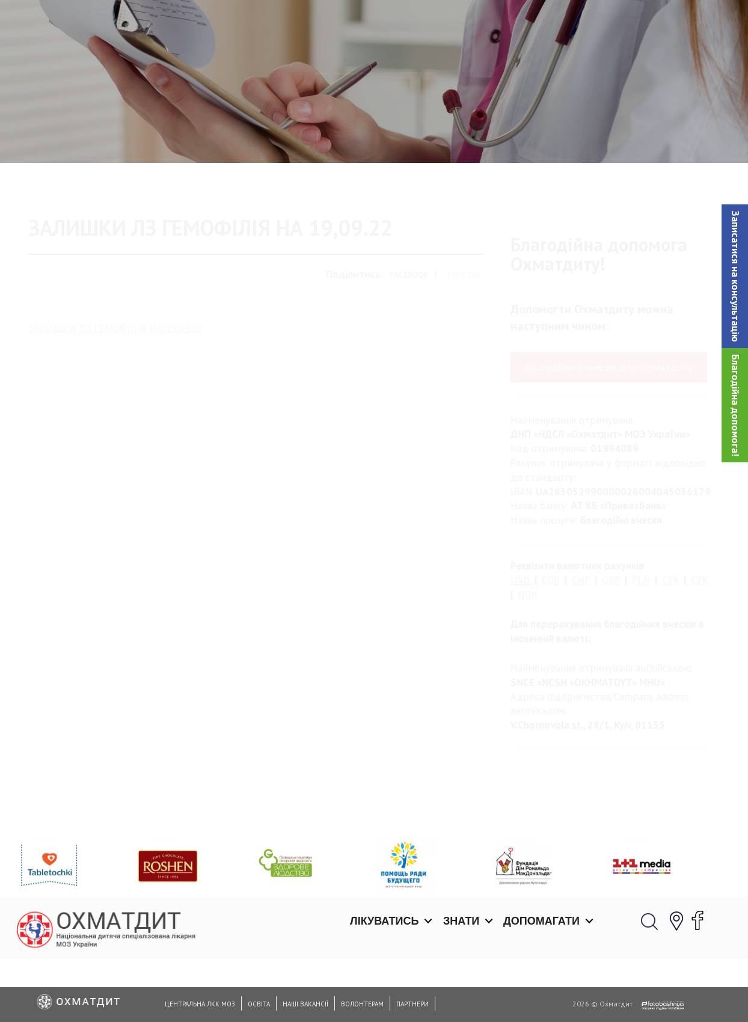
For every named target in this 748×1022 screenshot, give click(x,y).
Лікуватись (384, 24)
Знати (461, 24)
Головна (216, 135)
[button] (735, 276)
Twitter (463, 325)
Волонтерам (362, 1004)
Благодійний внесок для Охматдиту (609, 417)
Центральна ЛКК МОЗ (200, 1004)
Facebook (409, 325)
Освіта (259, 1004)
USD (520, 630)
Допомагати (541, 24)
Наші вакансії (305, 1004)
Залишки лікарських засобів (311, 135)
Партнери (412, 1004)
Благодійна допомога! (735, 405)
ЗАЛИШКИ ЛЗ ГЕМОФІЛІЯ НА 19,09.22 (115, 378)
